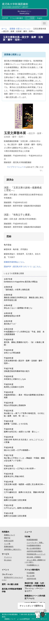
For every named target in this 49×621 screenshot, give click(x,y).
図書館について (9, 535)
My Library (7, 560)
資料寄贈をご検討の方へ (12, 549)
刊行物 (27, 536)
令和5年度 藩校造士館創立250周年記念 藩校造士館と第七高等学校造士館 (24, 297)
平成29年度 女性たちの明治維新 (12, 351)
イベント (5, 570)
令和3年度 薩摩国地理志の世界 (12, 314)
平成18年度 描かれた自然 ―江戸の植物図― (17, 448)
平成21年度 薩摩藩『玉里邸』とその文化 (16, 422)
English (39, 18)
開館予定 (7, 538)
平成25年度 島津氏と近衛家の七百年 (14, 385)
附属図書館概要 (32, 540)
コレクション (7, 574)
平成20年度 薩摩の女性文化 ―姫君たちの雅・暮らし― (21, 430)
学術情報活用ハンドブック (36, 554)
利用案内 (5, 532)
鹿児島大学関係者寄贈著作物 (12, 590)
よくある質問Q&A (23, 619)
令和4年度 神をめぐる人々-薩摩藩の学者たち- (18, 306)
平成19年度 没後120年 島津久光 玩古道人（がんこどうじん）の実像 (24, 439)
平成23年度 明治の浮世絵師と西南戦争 (15, 404)
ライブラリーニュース (16, 167)
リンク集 (7, 544)
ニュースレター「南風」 (35, 543)
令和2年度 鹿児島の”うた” (10, 322)
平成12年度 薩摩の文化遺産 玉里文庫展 (15, 498)
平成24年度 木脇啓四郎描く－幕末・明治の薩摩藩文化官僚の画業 (24, 395)
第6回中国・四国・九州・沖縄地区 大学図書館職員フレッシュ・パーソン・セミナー (35, 587)
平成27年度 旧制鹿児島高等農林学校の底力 (17, 369)
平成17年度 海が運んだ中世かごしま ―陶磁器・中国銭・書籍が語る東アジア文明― (24, 458)
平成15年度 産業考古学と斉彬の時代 (14, 475)
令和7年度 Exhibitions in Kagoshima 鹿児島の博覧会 (21, 280)
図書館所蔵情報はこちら (14, 262)
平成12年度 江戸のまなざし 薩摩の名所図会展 (18, 506)
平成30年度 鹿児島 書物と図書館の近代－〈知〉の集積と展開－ (24, 342)
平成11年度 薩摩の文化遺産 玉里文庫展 (15, 514)
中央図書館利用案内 (34, 545)
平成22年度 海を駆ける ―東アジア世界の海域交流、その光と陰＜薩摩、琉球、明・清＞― (24, 413)
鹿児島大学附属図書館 (15, 5)
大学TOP (5, 18)
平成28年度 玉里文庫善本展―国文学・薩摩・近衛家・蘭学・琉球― (24, 360)
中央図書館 (30, 573)
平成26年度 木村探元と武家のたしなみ (15, 377)
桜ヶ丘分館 (30, 576)
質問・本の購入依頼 (10, 584)
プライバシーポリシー (39, 619)
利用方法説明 (8, 541)
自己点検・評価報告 (34, 557)
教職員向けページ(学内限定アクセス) (35, 597)
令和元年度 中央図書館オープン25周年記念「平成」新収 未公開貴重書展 (24, 331)
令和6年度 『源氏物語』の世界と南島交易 (17, 288)
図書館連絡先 (8, 546)
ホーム (4, 29)
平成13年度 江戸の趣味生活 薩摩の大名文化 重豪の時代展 (24, 491)
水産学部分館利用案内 (34, 551)
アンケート (8, 557)
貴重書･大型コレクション (20, 29)
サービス (5, 554)
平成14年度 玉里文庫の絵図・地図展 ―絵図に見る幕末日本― (24, 483)
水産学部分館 (31, 579)
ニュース (28, 532)
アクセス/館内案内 (16, 18)
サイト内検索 (30, 18)
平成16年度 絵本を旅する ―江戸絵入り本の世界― (20, 467)
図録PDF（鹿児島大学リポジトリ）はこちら (22, 267)
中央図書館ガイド (33, 565)
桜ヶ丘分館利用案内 (34, 548)
